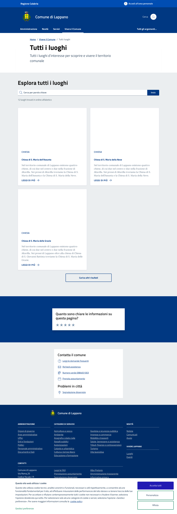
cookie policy (76, 501)
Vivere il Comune (73, 29)
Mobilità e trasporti (99, 438)
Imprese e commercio (100, 434)
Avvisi (129, 438)
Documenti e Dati (26, 452)
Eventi (129, 457)
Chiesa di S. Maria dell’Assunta (36, 159)
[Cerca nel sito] (153, 17)
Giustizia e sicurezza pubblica (104, 431)
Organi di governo (26, 431)
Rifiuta (155, 505)
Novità (45, 29)
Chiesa (25, 152)
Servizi (56, 29)
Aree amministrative (27, 434)
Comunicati (132, 434)
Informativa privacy (99, 477)
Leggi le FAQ (60, 470)
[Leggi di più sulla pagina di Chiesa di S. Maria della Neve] (103, 180)
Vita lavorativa (97, 452)
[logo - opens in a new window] (8, 509)
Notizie (130, 431)
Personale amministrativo (30, 448)
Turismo (94, 448)
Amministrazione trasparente (104, 473)
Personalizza (155, 495)
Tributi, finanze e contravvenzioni (105, 445)
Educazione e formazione (66, 455)
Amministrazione (28, 29)
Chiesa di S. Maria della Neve (108, 159)
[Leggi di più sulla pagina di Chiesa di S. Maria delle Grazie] (30, 264)
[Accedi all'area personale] (138, 3)
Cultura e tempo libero (64, 452)
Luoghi (130, 453)
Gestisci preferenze (27, 509)
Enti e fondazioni (26, 441)
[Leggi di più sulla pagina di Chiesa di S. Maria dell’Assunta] (30, 180)
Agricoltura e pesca (63, 431)
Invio (153, 92)
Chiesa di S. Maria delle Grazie (36, 241)
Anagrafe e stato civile (64, 438)
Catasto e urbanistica (64, 448)
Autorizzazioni (61, 445)
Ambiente (58, 434)
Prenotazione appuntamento (68, 473)
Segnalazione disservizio (65, 477)
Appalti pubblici (61, 441)
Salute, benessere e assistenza (105, 441)
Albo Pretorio (96, 470)
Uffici (20, 438)
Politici (21, 445)
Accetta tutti (155, 485)
